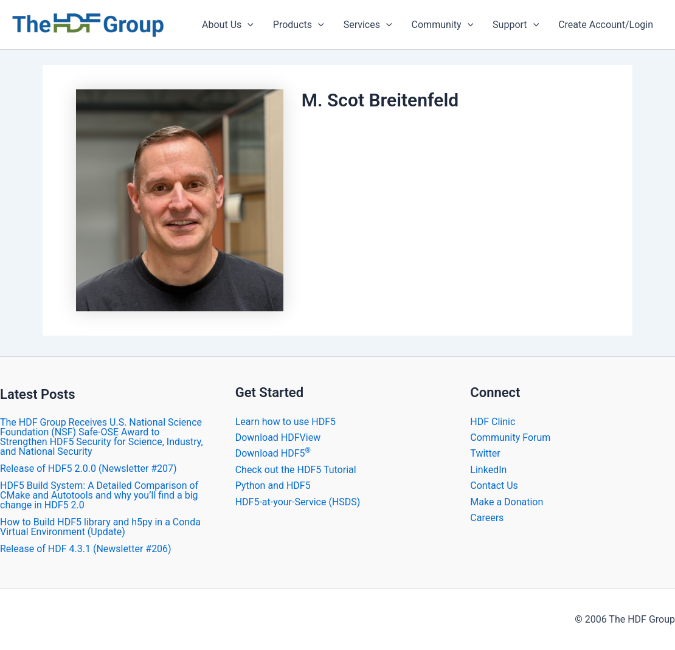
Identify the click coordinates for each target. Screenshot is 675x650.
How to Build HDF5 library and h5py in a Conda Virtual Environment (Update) (100, 527)
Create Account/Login (605, 24)
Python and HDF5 (273, 485)
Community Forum (510, 437)
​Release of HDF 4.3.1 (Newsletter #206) (85, 549)
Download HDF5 (273, 453)
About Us (228, 25)
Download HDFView (278, 437)
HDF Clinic (492, 421)
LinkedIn (488, 469)
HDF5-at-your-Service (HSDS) (298, 502)
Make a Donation (506, 502)
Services (368, 25)
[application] (247, 25)
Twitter (485, 453)
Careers (487, 518)
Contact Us (494, 485)
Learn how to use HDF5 (285, 421)
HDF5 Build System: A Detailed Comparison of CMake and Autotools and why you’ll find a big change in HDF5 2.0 (99, 495)
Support (516, 25)
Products (298, 25)
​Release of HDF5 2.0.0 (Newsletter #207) (88, 468)
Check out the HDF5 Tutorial (295, 469)
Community (443, 25)
